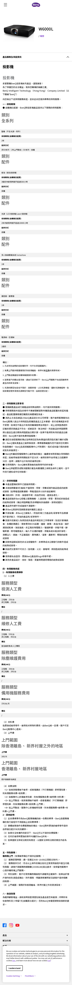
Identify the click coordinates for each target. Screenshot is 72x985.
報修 (42, 36)
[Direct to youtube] (17, 925)
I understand (14, 968)
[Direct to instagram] (11, 925)
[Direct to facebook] (5, 925)
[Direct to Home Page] (36, 5)
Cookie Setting (14, 976)
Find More (30, 976)
